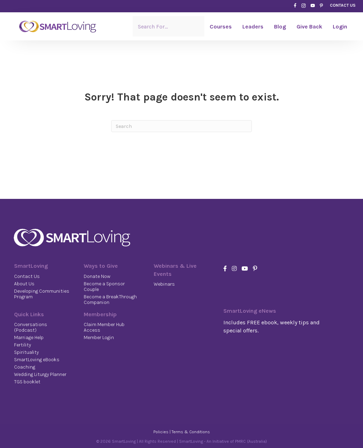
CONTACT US (343, 5)
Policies (160, 431)
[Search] (181, 126)
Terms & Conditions (191, 431)
